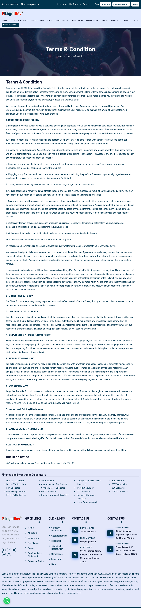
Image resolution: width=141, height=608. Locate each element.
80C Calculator (48, 480)
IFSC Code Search (120, 491)
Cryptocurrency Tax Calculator (55, 484)
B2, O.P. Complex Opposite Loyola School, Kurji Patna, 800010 (127, 534)
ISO (133, 20)
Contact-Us (33, 538)
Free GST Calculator (15, 480)
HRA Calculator (13, 487)
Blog (97, 4)
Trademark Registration (57, 547)
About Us (67, 4)
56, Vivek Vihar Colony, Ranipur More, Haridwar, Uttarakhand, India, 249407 (40, 462)
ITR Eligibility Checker (16, 495)
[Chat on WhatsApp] (6, 600)
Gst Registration (59, 535)
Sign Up (135, 4)
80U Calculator (118, 487)
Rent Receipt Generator (17, 491)
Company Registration (57, 529)
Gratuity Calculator (85, 487)
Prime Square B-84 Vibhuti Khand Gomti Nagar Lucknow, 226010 (126, 550)
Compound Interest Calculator (55, 495)
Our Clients (33, 543)
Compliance (60, 20)
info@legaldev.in (31, 4)
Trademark (90, 20)
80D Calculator (118, 480)
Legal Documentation (40, 20)
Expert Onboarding (121, 4)
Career (31, 548)
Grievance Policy (36, 561)
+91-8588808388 (12, 4)
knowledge (56, 559)
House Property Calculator (89, 502)
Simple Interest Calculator (53, 487)
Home (59, 4)
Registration (20, 20)
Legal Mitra (105, 4)
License (124, 20)
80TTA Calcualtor (120, 484)
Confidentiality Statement (35, 555)
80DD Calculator (48, 491)
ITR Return (56, 541)
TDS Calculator (83, 491)
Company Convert (108, 20)
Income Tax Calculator (16, 484)
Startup (5, 20)
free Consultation (10, 25)
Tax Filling (75, 20)
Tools (77, 4)
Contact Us (88, 4)
